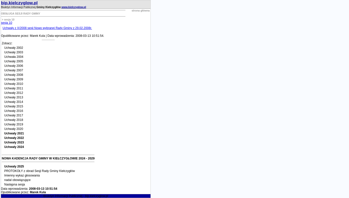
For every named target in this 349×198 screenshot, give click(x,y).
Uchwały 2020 (13, 129)
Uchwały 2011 (13, 88)
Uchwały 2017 (13, 115)
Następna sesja (14, 184)
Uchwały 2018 (13, 120)
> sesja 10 (7, 19)
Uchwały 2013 (13, 97)
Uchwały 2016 (13, 111)
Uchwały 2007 (13, 70)
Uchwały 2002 (13, 48)
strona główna (141, 10)
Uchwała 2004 (13, 57)
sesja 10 (6, 23)
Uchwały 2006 (13, 66)
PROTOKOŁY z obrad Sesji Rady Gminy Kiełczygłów (39, 171)
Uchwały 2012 (13, 93)
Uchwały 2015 (13, 106)
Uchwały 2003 (13, 52)
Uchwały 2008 (13, 75)
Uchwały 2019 (13, 124)
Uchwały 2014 (13, 102)
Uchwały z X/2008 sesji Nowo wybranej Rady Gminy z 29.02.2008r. (47, 28)
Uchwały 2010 (13, 84)
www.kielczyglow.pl (74, 7)
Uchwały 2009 (13, 79)
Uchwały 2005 (13, 61)
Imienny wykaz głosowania (22, 175)
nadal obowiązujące (17, 180)
